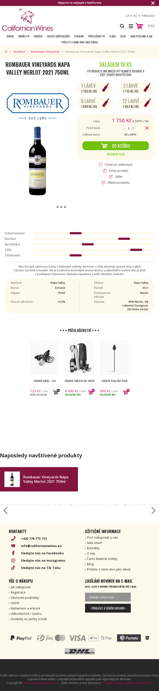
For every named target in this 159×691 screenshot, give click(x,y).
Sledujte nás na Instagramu (43, 560)
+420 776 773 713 (34, 538)
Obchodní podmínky (25, 598)
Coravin (79, 36)
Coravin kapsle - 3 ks (45, 381)
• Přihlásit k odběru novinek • (108, 608)
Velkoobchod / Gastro (26, 613)
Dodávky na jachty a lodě (29, 619)
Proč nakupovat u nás (102, 537)
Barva (10, 36)
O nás (112, 36)
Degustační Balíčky (58, 36)
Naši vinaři (94, 543)
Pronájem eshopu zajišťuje (118, 683)
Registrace (18, 592)
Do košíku (115, 145)
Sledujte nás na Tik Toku (41, 568)
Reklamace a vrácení (25, 608)
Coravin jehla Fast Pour (114, 381)
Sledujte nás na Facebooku (42, 553)
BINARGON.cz (144, 683)
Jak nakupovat (21, 587)
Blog (123, 36)
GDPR (15, 603)
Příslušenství (96, 36)
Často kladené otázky (102, 559)
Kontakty (93, 548)
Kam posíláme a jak (141, 36)
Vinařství (23, 36)
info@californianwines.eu (41, 546)
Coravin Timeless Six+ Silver (79, 381)
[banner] (27, 19)
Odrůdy (38, 36)
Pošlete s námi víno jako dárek (79, 42)
